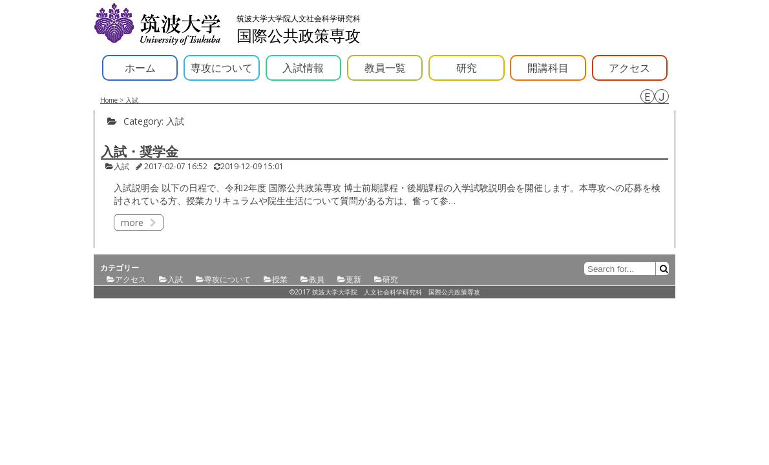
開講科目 (548, 68)
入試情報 (303, 68)
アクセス (629, 68)
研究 (466, 68)
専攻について (222, 68)
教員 (316, 279)
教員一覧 (385, 68)
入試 (121, 166)
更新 (353, 279)
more (138, 222)
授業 (280, 279)
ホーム (140, 68)
